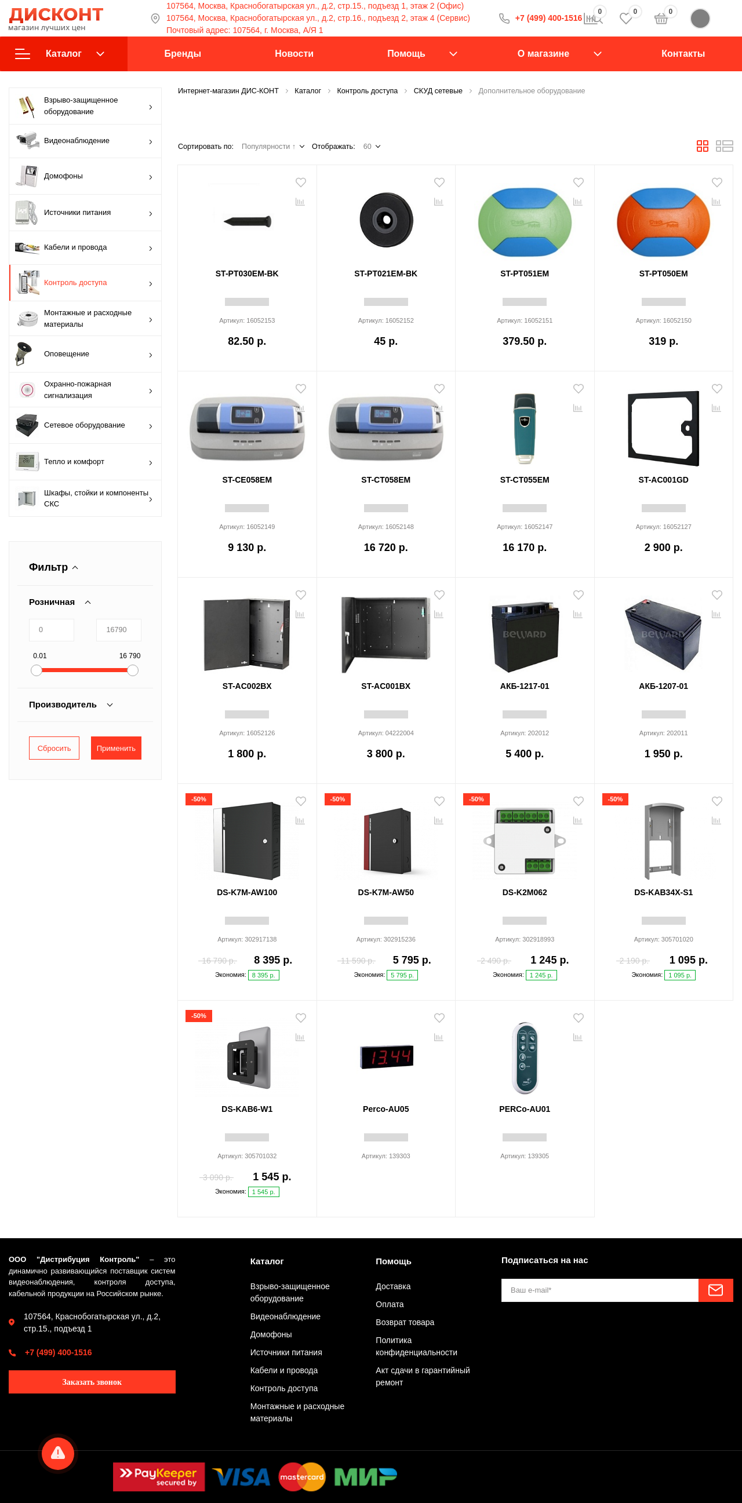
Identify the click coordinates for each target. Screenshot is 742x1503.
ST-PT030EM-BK (247, 273)
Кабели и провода (84, 248)
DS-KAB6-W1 (246, 1109)
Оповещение (84, 354)
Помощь (406, 54)
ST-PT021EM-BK (385, 273)
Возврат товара (405, 1322)
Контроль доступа (84, 283)
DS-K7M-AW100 (247, 892)
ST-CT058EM (385, 479)
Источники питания (84, 212)
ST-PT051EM (524, 273)
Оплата (389, 1304)
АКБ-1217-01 (525, 686)
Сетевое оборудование (84, 425)
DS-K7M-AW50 (386, 892)
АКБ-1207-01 (663, 686)
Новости (294, 54)
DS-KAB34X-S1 (663, 892)
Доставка (393, 1286)
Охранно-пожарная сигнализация (84, 390)
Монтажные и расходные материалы (84, 318)
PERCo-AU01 (524, 1109)
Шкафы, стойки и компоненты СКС (84, 498)
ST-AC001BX (385, 686)
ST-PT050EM (663, 273)
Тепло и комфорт (84, 462)
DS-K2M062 (525, 892)
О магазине (543, 54)
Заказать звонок (92, 1382)
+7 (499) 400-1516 (58, 1352)
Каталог (59, 54)
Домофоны (84, 176)
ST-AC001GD (664, 479)
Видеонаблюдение (84, 141)
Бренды (183, 54)
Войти (711, 18)
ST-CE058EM (247, 479)
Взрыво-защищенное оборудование (84, 106)
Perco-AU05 (386, 1109)
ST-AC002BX (247, 686)
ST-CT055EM (525, 479)
